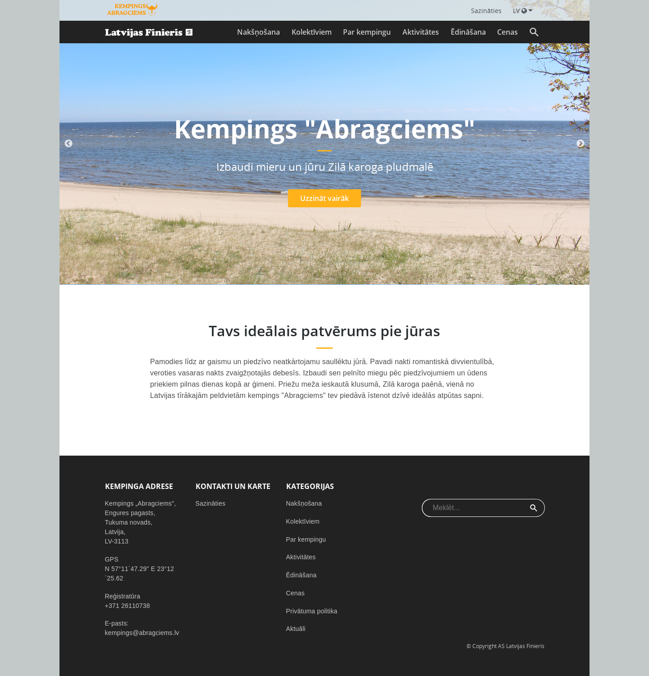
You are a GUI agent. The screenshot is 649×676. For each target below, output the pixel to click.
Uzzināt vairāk (324, 198)
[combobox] (472, 508)
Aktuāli (296, 628)
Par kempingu (367, 32)
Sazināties (211, 503)
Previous (68, 143)
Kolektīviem (312, 32)
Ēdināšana (468, 32)
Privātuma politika (312, 611)
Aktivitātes (420, 32)
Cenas (507, 32)
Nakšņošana (258, 32)
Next (580, 143)
